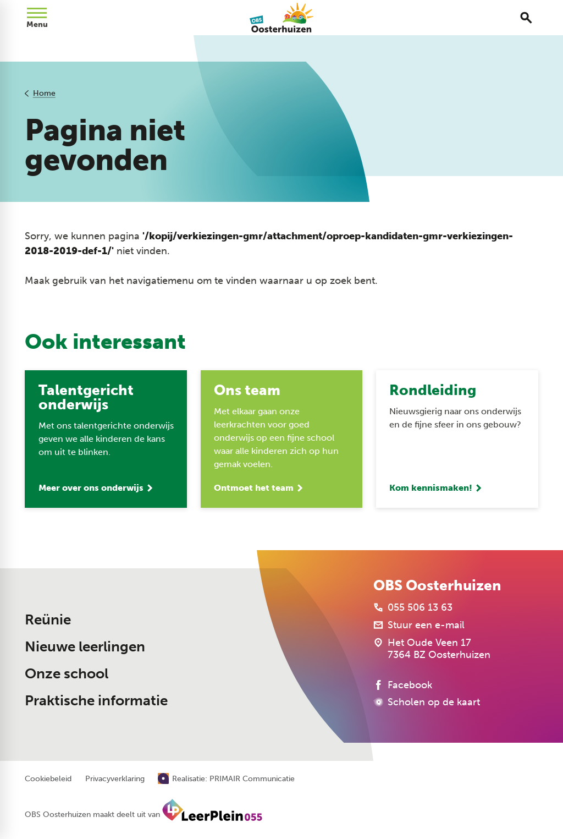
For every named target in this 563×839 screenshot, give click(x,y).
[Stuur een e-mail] (419, 625)
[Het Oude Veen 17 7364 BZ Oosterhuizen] (431, 649)
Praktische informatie (96, 700)
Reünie (48, 619)
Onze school (66, 673)
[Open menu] (37, 18)
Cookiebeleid (48, 779)
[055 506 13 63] (412, 607)
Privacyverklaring (115, 779)
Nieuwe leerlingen (85, 646)
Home (44, 93)
